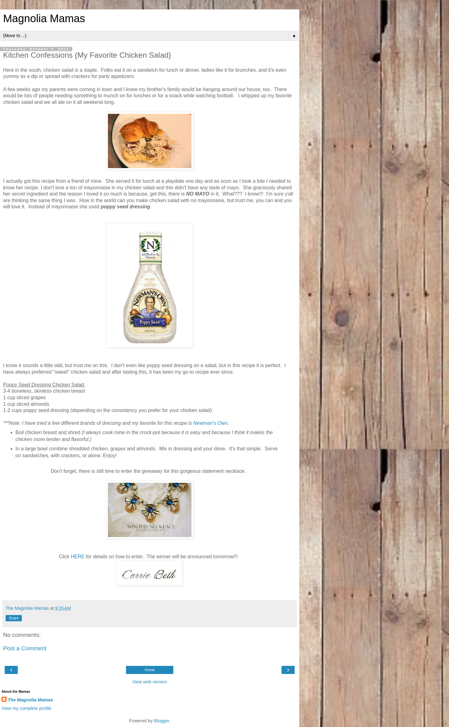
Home (150, 670)
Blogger (161, 720)
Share (14, 618)
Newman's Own (210, 423)
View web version (149, 681)
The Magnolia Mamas (30, 699)
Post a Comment (24, 648)
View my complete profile (26, 708)
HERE (77, 556)
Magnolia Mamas (44, 18)
